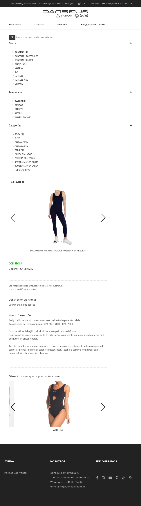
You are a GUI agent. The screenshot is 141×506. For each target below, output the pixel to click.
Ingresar (66, 15)
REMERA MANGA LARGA (25, 165)
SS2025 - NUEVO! (21, 116)
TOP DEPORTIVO (21, 169)
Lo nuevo (62, 24)
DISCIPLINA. (19, 64)
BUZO (16, 138)
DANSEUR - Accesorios (25, 56)
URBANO (17, 83)
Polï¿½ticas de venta (93, 24)
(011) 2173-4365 (90, 3)
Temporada (70, 92)
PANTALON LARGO (22, 154)
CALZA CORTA (20, 142)
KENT (16, 71)
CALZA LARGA (20, 146)
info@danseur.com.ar (117, 3)
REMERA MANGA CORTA (25, 162)
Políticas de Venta (15, 473)
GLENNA (17, 67)
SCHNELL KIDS (20, 79)
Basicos (17, 105)
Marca (70, 43)
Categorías (70, 125)
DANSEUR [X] (20, 52)
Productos (15, 24)
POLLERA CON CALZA (23, 158)
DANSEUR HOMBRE (22, 60)
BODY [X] (18, 134)
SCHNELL (17, 75)
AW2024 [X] (19, 101)
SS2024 (16, 113)
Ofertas (39, 24)
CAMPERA (18, 150)
